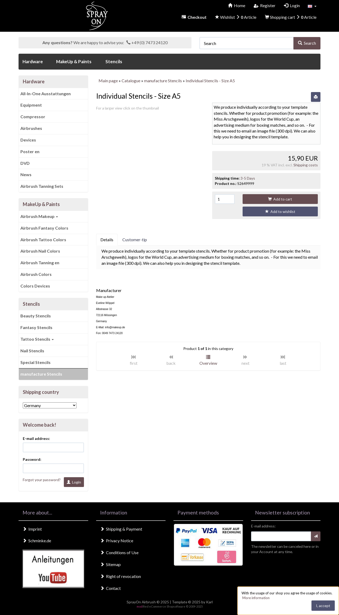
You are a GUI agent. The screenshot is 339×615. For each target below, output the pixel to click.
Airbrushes (31, 128)
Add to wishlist (280, 211)
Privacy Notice (116, 540)
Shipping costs (305, 165)
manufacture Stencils (41, 373)
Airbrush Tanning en (39, 262)
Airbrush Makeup (39, 216)
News (26, 174)
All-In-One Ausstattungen (45, 93)
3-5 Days (247, 178)
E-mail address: (36, 438)
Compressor (32, 116)
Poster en (29, 151)
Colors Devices (35, 285)
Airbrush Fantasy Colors (44, 227)
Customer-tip (134, 239)
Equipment (31, 104)
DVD (25, 163)
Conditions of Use (119, 552)
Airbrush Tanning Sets (41, 186)
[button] (312, 6)
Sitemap (110, 564)
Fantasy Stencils (36, 327)
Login (74, 482)
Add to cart (280, 199)
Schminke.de (37, 540)
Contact (110, 588)
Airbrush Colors (36, 274)
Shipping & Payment (121, 528)
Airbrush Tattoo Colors (43, 239)
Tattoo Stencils (37, 338)
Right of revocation (120, 576)
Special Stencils (35, 362)
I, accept (323, 605)
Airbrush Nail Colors (40, 250)
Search (307, 42)
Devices (28, 139)
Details (106, 239)
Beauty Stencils (35, 315)
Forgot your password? (42, 479)
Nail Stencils (32, 350)
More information (256, 598)
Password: (32, 459)
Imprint (32, 528)
